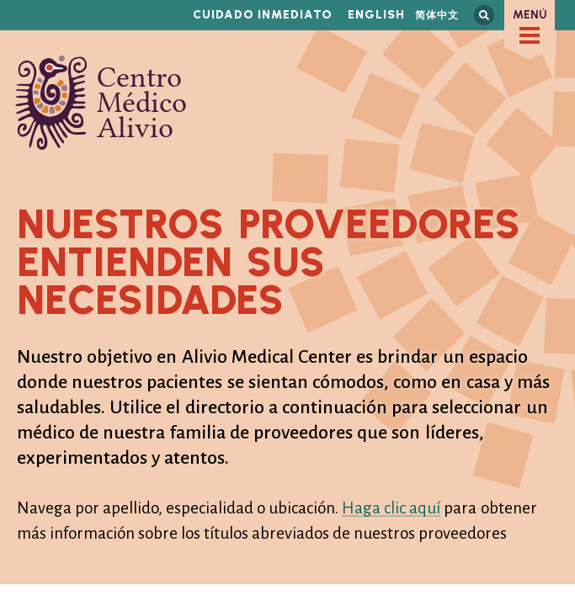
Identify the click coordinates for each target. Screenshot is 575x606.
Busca (484, 15)
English (376, 15)
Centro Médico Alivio (101, 103)
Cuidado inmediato (263, 15)
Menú (530, 15)
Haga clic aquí (391, 508)
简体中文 (437, 14)
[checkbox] (529, 35)
